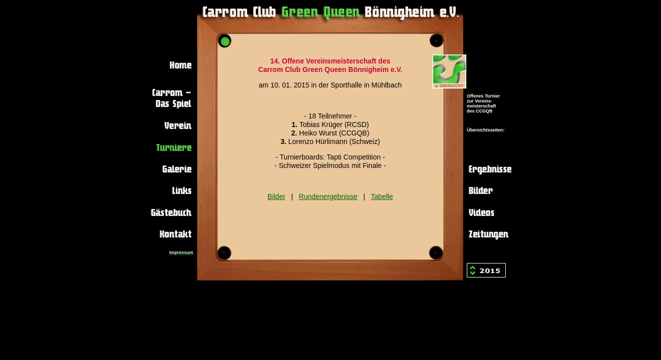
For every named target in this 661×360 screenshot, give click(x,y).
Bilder (277, 196)
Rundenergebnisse (328, 196)
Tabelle (382, 196)
